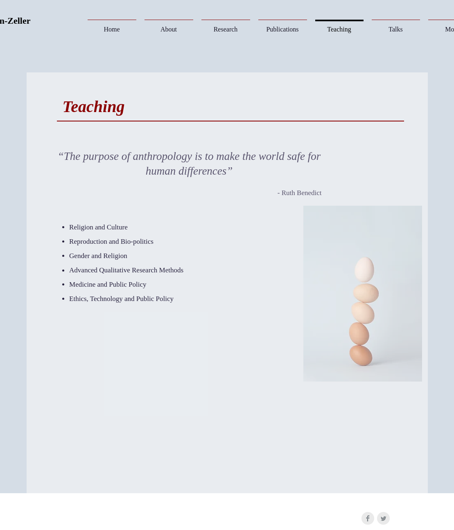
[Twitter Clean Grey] (383, 518)
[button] (225, 25)
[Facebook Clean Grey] (367, 518)
